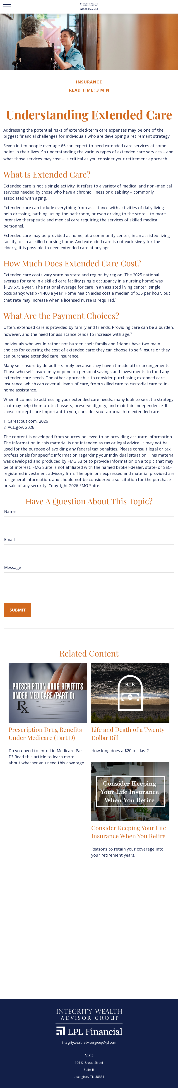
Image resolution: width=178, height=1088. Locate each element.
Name (10, 511)
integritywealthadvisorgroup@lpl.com (89, 1042)
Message (12, 567)
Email (9, 539)
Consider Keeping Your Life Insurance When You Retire (128, 832)
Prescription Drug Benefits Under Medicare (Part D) (45, 733)
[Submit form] (17, 610)
